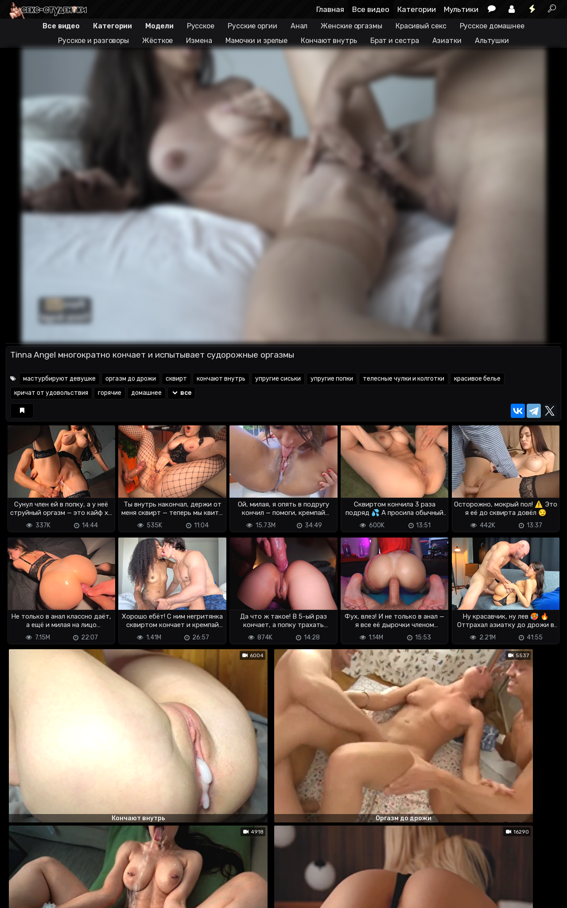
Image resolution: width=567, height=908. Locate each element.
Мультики (461, 9)
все (181, 393)
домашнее (146, 393)
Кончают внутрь (329, 40)
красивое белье (477, 378)
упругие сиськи (278, 378)
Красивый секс (421, 26)
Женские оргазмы (351, 26)
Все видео (370, 9)
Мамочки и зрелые (256, 40)
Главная (330, 9)
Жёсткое (157, 40)
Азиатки (447, 40)
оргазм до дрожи (130, 378)
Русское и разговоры (93, 40)
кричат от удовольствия (51, 393)
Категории (416, 9)
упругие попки (332, 378)
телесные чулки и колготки (403, 378)
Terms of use (51, 886)
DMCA (20, 886)
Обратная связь (98, 886)
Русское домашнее (492, 26)
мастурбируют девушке (59, 378)
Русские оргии (252, 26)
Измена (199, 40)
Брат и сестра (394, 40)
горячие (109, 393)
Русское (200, 26)
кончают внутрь (221, 378)
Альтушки (492, 40)
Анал (299, 26)
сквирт (176, 378)
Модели (159, 26)
